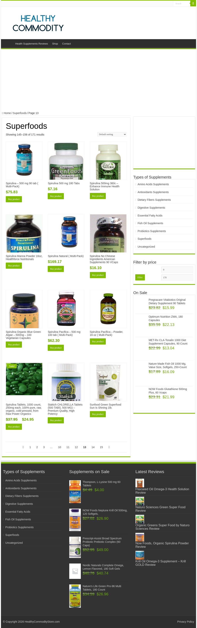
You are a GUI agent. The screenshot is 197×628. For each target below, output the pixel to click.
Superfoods (20, 113)
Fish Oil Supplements (150, 223)
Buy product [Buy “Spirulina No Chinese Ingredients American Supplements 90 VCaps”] (98, 275)
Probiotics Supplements (152, 231)
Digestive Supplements (151, 207)
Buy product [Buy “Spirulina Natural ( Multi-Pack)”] (56, 269)
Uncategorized (146, 246)
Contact (66, 43)
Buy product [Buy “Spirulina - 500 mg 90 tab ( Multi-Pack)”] (14, 199)
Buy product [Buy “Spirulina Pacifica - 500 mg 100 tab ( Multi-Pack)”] (56, 347)
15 (101, 447)
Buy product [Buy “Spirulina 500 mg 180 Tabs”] (56, 196)
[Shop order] (112, 134)
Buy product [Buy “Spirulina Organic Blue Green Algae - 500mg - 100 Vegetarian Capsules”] (14, 344)
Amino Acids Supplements (153, 184)
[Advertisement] (98, 81)
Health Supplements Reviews (31, 43)
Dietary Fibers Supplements (154, 199)
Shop (55, 43)
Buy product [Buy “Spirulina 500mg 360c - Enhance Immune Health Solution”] (98, 196)
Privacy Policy (185, 621)
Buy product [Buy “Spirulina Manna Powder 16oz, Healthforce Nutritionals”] (14, 265)
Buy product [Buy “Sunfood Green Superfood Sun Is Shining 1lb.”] (98, 414)
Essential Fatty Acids (150, 215)
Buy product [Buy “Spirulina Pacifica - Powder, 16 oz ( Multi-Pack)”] (98, 341)
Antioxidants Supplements (153, 192)
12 (76, 447)
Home (8, 43)
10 (59, 447)
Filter (140, 277)
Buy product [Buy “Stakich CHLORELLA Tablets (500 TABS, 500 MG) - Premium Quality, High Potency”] (56, 420)
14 (93, 447)
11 (67, 447)
